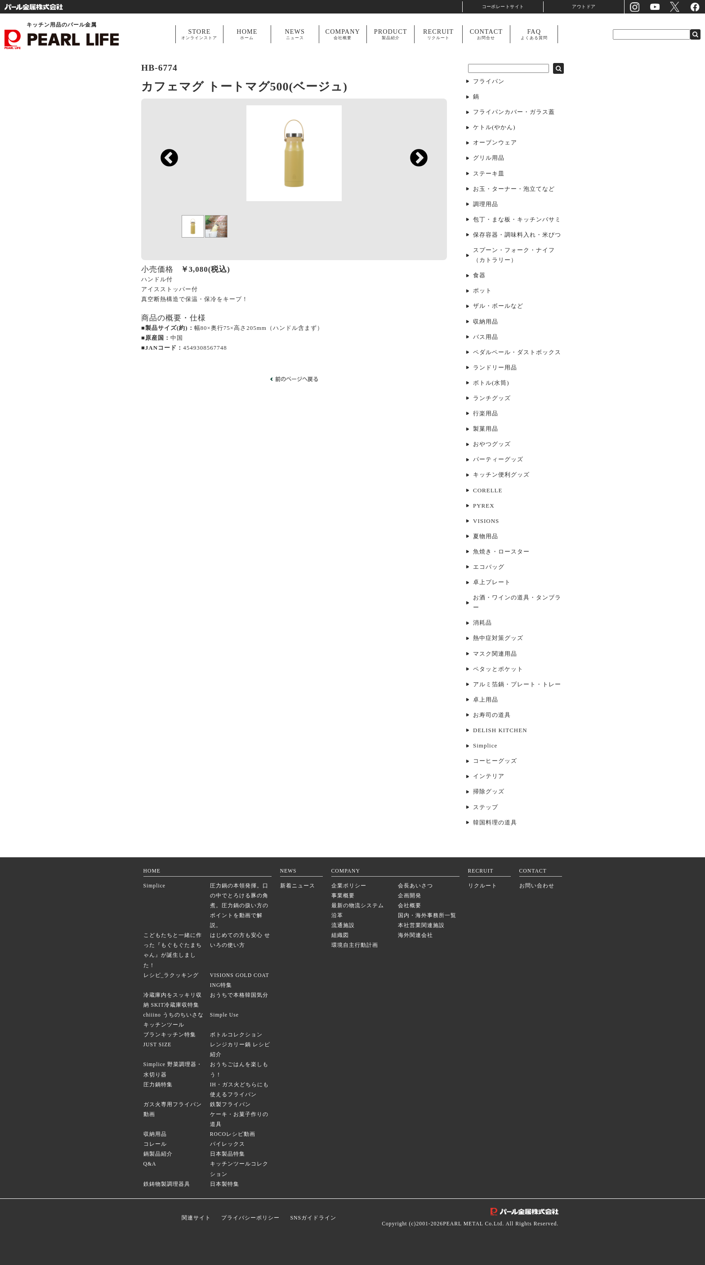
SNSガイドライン (313, 1218)
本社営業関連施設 (421, 925)
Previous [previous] (164, 219)
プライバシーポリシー (250, 1218)
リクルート (482, 886)
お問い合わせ (536, 886)
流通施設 (343, 925)
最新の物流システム (357, 906)
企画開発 (409, 896)
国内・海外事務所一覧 (427, 915)
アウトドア (584, 6)
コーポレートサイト (503, 6)
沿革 (337, 915)
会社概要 (409, 906)
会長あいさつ (415, 886)
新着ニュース (297, 886)
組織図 (340, 935)
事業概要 (343, 896)
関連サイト (196, 1218)
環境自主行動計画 (354, 945)
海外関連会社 (415, 935)
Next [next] (414, 219)
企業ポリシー (348, 886)
